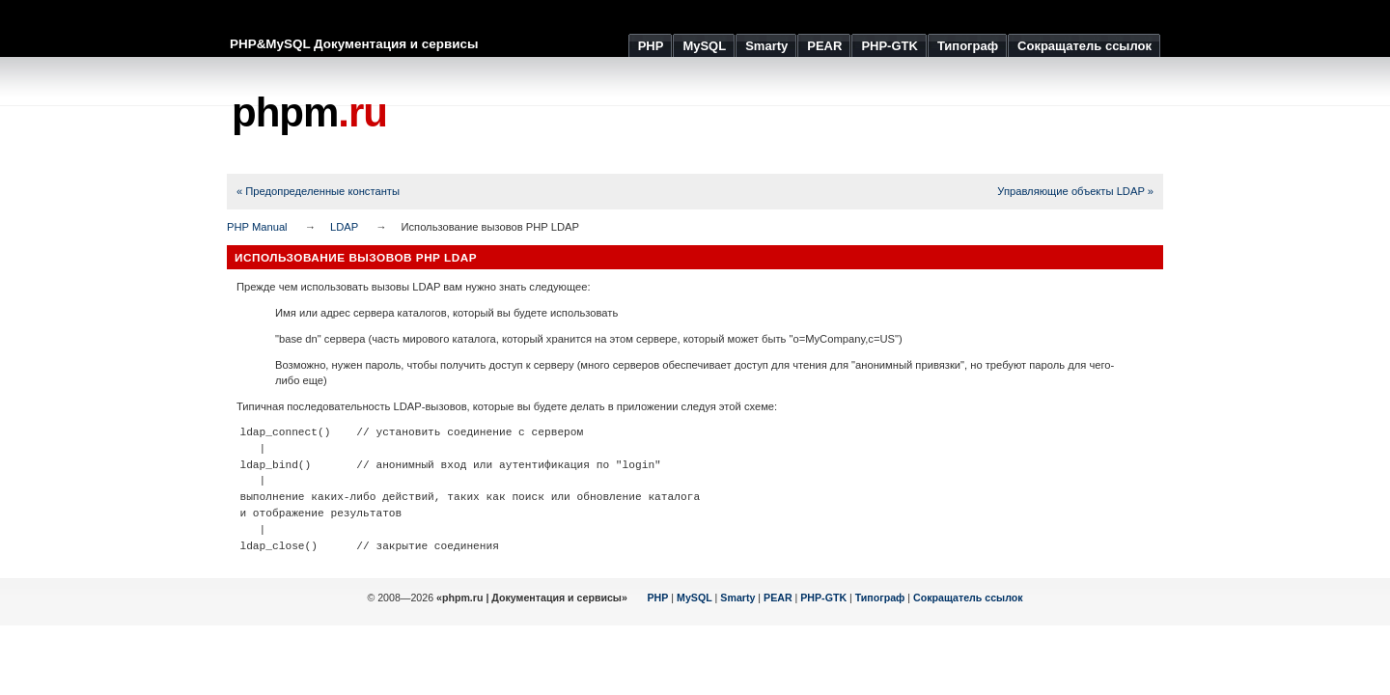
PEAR (778, 597)
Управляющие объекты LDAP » (1075, 191)
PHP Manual (257, 227)
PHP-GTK (823, 597)
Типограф (880, 597)
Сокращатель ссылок (968, 597)
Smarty (737, 597)
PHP (658, 597)
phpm (309, 112)
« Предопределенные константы (318, 191)
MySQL (694, 597)
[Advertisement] (811, 115)
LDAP (344, 227)
